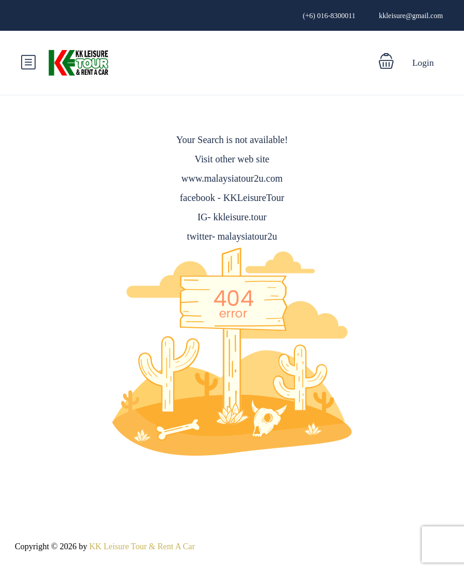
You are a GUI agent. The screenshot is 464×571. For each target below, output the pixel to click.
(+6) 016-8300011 (329, 15)
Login (423, 63)
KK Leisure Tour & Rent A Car (142, 546)
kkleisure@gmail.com (411, 15)
